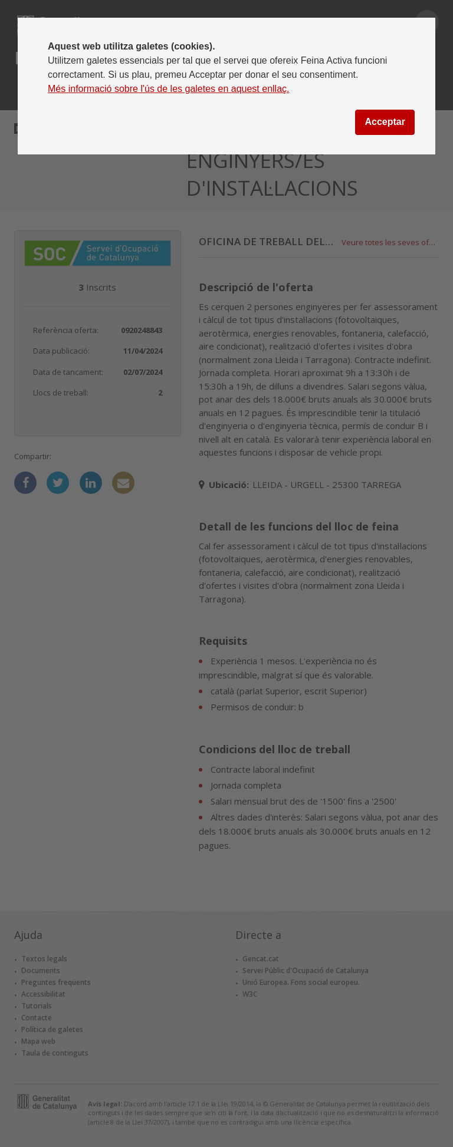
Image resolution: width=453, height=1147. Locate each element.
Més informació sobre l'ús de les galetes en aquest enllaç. (169, 89)
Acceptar (385, 122)
